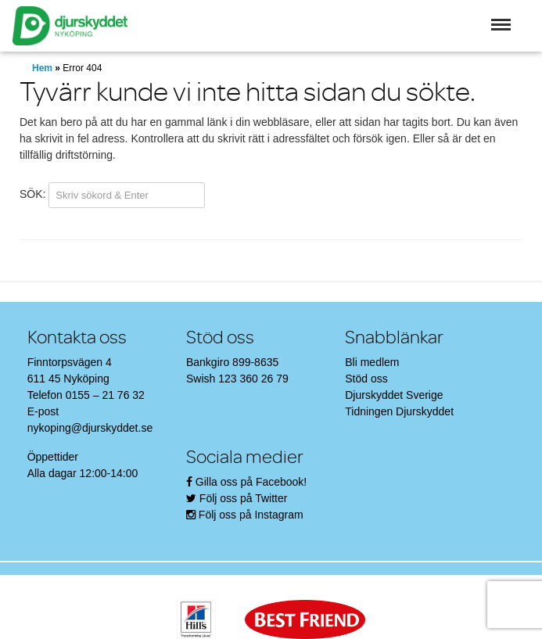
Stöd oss (366, 378)
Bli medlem (372, 362)
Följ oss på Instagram (251, 514)
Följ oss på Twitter (243, 498)
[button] (501, 25)
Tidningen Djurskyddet (399, 411)
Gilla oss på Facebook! (251, 482)
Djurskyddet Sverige (394, 395)
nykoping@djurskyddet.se (90, 428)
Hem (42, 68)
